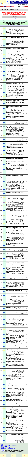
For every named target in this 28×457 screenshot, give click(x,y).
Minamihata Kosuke (21, 281)
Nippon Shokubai (15, 85)
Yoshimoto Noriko (21, 220)
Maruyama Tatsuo (21, 55)
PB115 (4, 92)
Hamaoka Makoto (14, 71)
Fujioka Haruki (17, 75)
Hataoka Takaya (17, 143)
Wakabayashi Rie (21, 59)
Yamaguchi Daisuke (21, 397)
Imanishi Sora (18, 39)
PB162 (4, 295)
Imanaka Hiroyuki (11, 229)
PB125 (4, 135)
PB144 (4, 215)
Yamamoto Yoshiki (21, 301)
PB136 (4, 181)
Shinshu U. (11, 356)
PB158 (4, 277)
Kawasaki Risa (15, 147)
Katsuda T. (22, 233)
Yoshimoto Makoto (21, 270)
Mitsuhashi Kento (21, 33)
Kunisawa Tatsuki (21, 219)
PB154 (4, 258)
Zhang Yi (19, 45)
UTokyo (12, 409)
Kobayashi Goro (14, 110)
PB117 (4, 100)
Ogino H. (23, 207)
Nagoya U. (15, 108)
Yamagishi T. (16, 409)
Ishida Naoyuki (22, 229)
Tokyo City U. (14, 351)
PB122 (4, 122)
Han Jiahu (15, 237)
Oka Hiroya (22, 295)
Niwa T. (23, 210)
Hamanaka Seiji (15, 339)
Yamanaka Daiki (21, 245)
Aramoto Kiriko (17, 330)
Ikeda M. (15, 264)
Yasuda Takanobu (17, 249)
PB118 (4, 103)
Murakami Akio (18, 419)
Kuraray (12, 109)
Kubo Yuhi (12, 330)
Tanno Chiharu (14, 30)
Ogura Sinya (22, 419)
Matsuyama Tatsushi (16, 42)
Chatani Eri (22, 215)
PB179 (4, 366)
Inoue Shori (18, 295)
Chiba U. (10, 131)
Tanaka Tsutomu (22, 316)
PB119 (4, 108)
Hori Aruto (22, 131)
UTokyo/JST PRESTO (17, 410)
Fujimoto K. (15, 288)
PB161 (4, 291)
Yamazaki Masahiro (16, 170)
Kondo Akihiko (22, 320)
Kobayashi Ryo (22, 224)
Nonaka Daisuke (21, 440)
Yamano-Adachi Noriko (20, 76)
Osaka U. (11, 75)
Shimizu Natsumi (21, 54)
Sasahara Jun (15, 254)
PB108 (4, 62)
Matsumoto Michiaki (15, 90)
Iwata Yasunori (17, 245)
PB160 (4, 287)
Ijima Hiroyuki (22, 46)
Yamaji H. (23, 234)
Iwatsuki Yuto (16, 92)
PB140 (4, 197)
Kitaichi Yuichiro (15, 312)
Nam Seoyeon (16, 186)
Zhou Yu (23, 118)
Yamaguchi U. (18, 89)
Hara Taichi (15, 150)
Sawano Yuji (22, 39)
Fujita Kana (16, 404)
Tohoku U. (8, 370)
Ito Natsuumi (15, 376)
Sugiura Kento (18, 346)
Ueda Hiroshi (15, 250)
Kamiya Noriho (16, 60)
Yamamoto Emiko (10, 86)
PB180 (4, 370)
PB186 (4, 396)
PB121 (4, 118)
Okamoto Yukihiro (14, 377)
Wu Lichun (14, 118)
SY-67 (15, 18)
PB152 (4, 249)
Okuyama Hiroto (21, 359)
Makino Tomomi (22, 85)
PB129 (4, 150)
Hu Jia (16, 45)
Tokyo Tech (20, 210)
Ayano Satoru (17, 109)
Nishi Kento (22, 41)
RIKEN (10, 319)
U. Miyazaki (10, 202)
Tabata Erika (16, 359)
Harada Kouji (22, 89)
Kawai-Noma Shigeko (21, 260)
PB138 (4, 189)
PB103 (4, 39)
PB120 (4, 113)
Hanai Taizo (10, 419)
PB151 (4, 245)
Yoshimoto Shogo (21, 253)
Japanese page (25, 0)
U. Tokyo (10, 33)
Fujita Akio (22, 109)
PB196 (4, 440)
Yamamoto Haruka (21, 88)
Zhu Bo (23, 249)
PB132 (4, 164)
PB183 (4, 384)
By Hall (11, 6)
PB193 (4, 427)
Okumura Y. (22, 356)
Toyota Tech (15, 40)
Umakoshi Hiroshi (21, 377)
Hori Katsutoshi (22, 255)
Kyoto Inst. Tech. (10, 223)
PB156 (4, 268)
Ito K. (15, 356)
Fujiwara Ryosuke (16, 319)
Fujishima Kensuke (21, 370)
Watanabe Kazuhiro (21, 97)
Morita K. (22, 264)
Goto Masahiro (22, 60)
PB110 (4, 71)
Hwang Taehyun (14, 253)
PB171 (4, 334)
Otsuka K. (16, 210)
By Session (6, 6)
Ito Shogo (22, 223)
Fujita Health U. (11, 264)
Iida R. (19, 241)
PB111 (4, 75)
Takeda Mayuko (22, 420)
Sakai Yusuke (22, 155)
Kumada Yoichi (15, 325)
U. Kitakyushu (16, 86)
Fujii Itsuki (17, 113)
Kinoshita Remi (22, 113)
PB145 (4, 219)
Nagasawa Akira (15, 370)
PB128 (4, 146)
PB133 (4, 169)
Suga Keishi (15, 371)
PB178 (4, 362)
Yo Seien (16, 418)
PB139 (4, 193)
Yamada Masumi (21, 68)
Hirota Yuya (15, 154)
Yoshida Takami (22, 75)
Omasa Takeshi (22, 77)
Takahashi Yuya (22, 269)
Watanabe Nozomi (21, 376)
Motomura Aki (17, 335)
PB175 (4, 350)
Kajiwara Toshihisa (21, 292)
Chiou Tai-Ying (15, 385)
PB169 (4, 324)
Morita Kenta (15, 55)
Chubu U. (8, 161)
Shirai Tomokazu (21, 319)
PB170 (4, 329)
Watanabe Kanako (21, 371)
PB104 (4, 45)
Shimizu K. (14, 233)
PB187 (4, 400)
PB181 (4, 375)
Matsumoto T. (22, 206)
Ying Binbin (15, 29)
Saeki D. (19, 356)
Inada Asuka (22, 81)
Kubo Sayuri (22, 324)
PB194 (4, 431)
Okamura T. (16, 206)
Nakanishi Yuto (22, 170)
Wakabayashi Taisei (21, 122)
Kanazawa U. (9, 312)
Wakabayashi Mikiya (16, 269)
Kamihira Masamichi (21, 30)
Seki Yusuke (16, 34)
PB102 (4, 33)
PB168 (4, 319)
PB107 (4, 58)
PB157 (4, 273)
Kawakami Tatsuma (21, 277)
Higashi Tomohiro (14, 135)
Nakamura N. (22, 409)
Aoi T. (7, 264)
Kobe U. (11, 54)
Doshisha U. (10, 88)
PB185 (4, 392)
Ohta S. (23, 410)
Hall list (3, 2)
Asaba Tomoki (17, 101)
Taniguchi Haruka (17, 223)
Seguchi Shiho (22, 214)
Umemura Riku (16, 54)
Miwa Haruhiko (17, 214)
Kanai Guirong (13, 76)
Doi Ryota (22, 45)
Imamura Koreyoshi (21, 230)
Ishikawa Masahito (21, 282)
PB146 (4, 223)
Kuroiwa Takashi (22, 352)
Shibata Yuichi (17, 41)
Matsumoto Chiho (15, 388)
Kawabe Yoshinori (21, 29)
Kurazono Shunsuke (21, 164)
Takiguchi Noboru (21, 312)
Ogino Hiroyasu (22, 238)
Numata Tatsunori (21, 273)
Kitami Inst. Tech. (10, 385)
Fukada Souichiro (21, 114)
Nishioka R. (15, 241)
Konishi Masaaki (21, 385)
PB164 (4, 304)
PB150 (4, 240)
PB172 (4, 338)
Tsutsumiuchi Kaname (13, 161)
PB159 (4, 282)
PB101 (4, 28)
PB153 (4, 253)
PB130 (4, 154)
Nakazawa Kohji (22, 86)
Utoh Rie (19, 131)
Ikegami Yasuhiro (15, 155)
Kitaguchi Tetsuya (21, 250)
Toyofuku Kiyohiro (14, 127)
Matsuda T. (17, 233)
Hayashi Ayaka (13, 215)
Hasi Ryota (17, 420)
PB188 (4, 404)
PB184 (4, 388)
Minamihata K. (22, 241)
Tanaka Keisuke (14, 59)
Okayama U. (15, 230)
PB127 (4, 143)
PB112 (4, 80)
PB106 (4, 54)
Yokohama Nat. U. (10, 101)
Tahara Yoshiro (22, 90)
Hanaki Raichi (16, 88)
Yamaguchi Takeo (21, 360)
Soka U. (13, 39)
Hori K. (23, 288)
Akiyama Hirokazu (12, 114)
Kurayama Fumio (21, 40)
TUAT (19, 254)
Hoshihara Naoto (16, 202)
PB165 (4, 308)
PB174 (4, 346)
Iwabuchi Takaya (16, 33)
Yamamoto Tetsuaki (21, 258)
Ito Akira (23, 51)
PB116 (4, 96)
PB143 (4, 210)
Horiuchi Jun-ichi (21, 325)
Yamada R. (18, 207)
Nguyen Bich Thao (21, 186)
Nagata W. (16, 428)
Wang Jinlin (13, 181)
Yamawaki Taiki (15, 392)
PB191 (4, 418)
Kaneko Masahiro (17, 51)
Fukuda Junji (22, 101)
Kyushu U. (10, 29)
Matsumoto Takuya (21, 237)
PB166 (4, 312)
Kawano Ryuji (22, 254)
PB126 (4, 139)
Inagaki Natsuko (21, 34)
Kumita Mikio (22, 313)
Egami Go (15, 139)
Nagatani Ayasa (15, 281)
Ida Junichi (22, 42)
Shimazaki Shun (21, 300)
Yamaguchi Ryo (15, 258)
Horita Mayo (16, 413)
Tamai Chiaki (16, 424)
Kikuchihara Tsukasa (21, 351)
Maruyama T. (22, 265)
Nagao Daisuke (22, 372)
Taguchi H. (14, 212)
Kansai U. (11, 288)
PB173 (4, 342)
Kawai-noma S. (22, 212)
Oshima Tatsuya (22, 203)
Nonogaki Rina (15, 131)
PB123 (4, 126)
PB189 (4, 408)
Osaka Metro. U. (10, 206)
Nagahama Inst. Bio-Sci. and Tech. (12, 282)
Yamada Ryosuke (15, 238)
